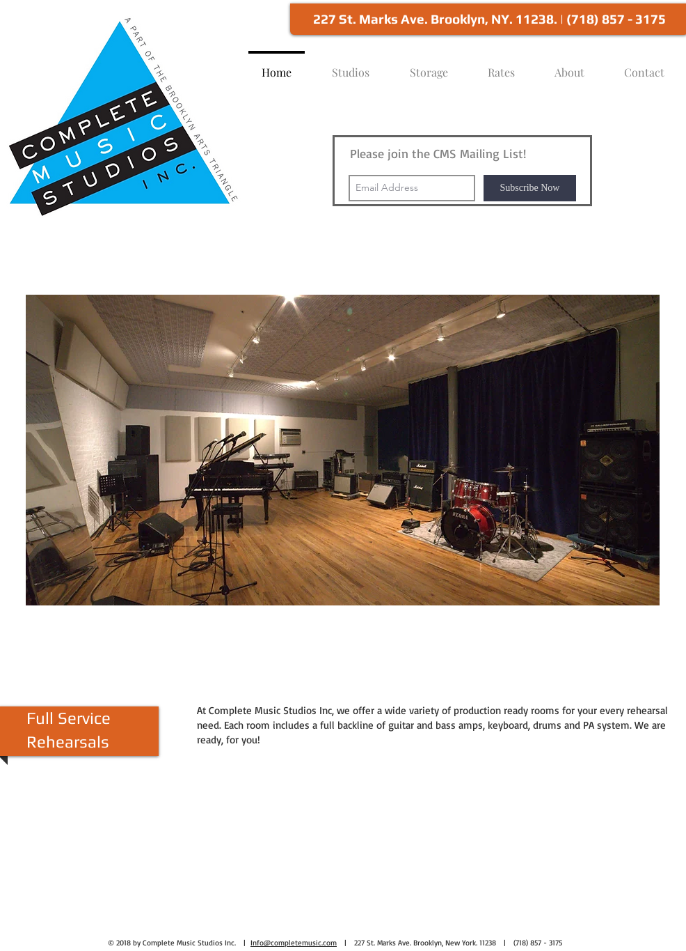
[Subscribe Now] (530, 188)
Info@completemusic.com (293, 943)
